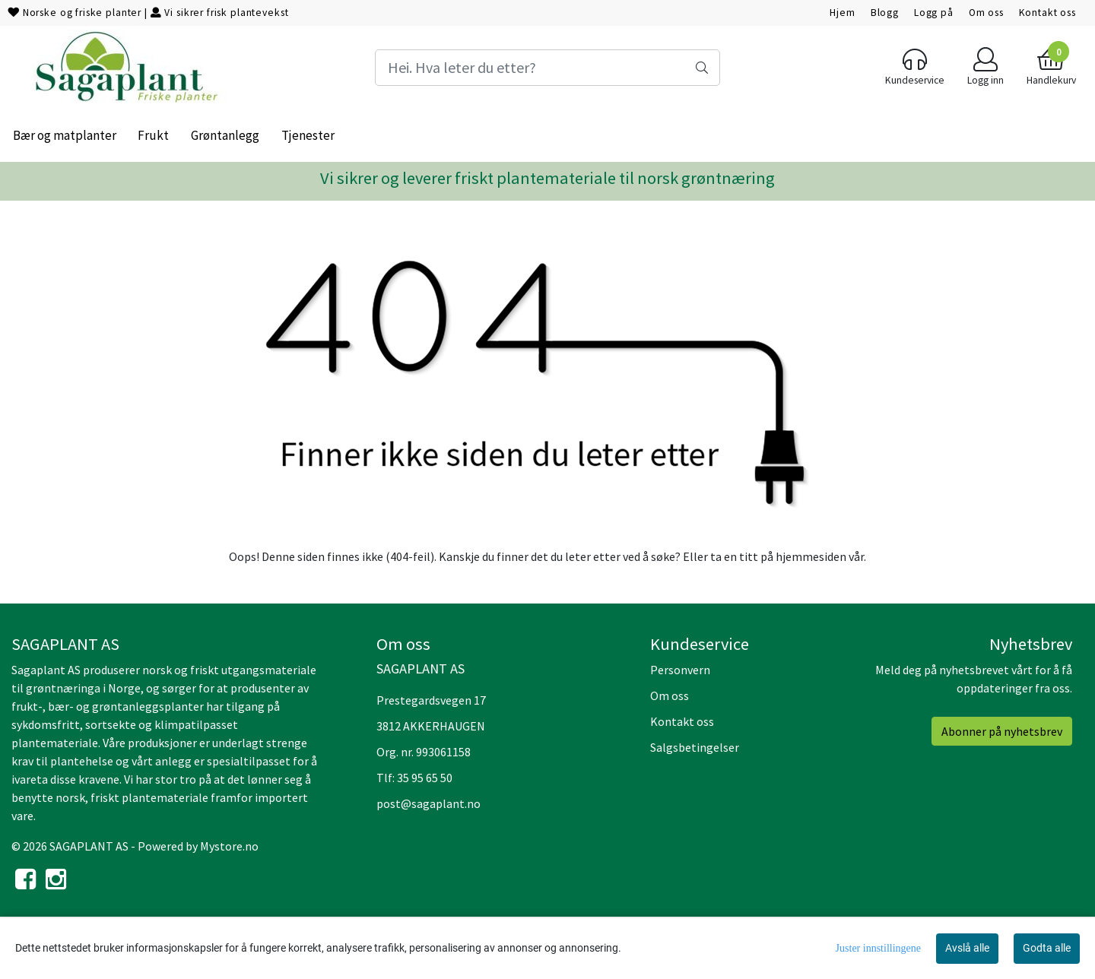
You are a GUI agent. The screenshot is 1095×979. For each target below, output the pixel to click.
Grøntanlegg (225, 135)
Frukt (153, 135)
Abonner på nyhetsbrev (1001, 731)
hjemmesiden (811, 556)
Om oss (986, 12)
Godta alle (1047, 948)
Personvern (680, 669)
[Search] (547, 67)
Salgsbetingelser (694, 747)
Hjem (842, 12)
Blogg (885, 12)
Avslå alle (967, 948)
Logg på (934, 12)
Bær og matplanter (64, 135)
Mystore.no (229, 846)
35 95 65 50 (424, 777)
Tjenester (308, 135)
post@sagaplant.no (428, 803)
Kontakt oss (1047, 12)
